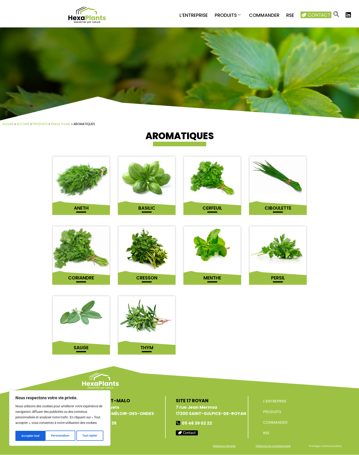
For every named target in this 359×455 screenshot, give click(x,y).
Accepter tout (90, 436)
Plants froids (60, 124)
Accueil (7, 124)
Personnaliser (30, 436)
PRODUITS (228, 15)
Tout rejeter (60, 436)
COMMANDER (264, 15)
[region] (59, 419)
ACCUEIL (23, 124)
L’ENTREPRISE (194, 15)
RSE (290, 15)
